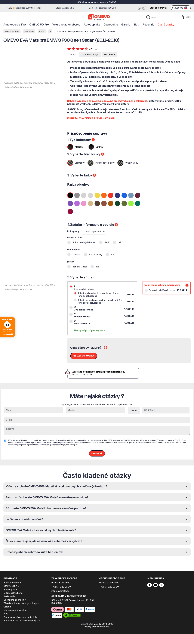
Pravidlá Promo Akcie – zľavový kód (21, 620)
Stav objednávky (158, 7)
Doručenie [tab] (109, 54)
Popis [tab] (73, 54)
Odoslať (97, 453)
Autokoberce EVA (14, 24)
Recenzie (148, 24)
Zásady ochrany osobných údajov (21, 603)
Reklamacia (9, 596)
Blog (136, 24)
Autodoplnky (92, 24)
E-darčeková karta (12, 593)
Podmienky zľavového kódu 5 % (20, 617)
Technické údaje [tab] (89, 54)
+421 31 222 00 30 (61, 586)
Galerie (125, 24)
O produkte (111, 24)
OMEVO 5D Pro (39, 24)
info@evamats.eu (60, 591)
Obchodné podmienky (14, 599)
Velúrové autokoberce (66, 24)
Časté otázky (166, 24)
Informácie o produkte (15, 610)
